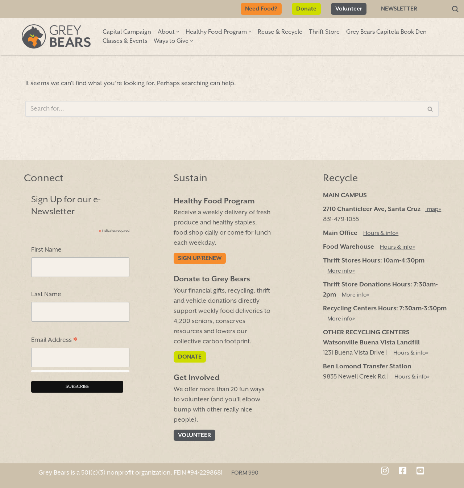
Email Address (54, 341)
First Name (46, 249)
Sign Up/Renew (199, 258)
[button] (178, 31)
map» (433, 209)
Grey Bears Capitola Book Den (386, 32)
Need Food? (261, 8)
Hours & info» (380, 233)
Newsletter (399, 8)
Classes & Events (125, 41)
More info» (341, 271)
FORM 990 (244, 472)
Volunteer (348, 8)
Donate (306, 8)
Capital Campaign (127, 32)
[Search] (455, 9)
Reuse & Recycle (280, 32)
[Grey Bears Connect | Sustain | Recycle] (56, 36)
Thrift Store (324, 32)
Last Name (46, 294)
